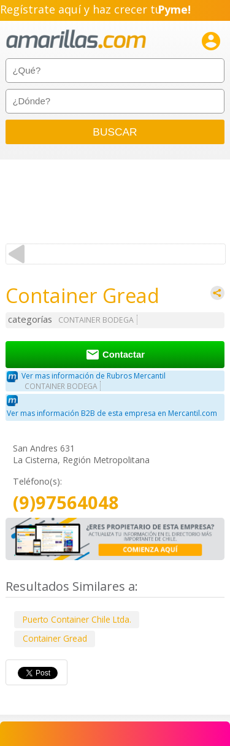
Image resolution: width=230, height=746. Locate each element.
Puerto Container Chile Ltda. (77, 619)
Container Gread (55, 638)
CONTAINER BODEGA (96, 320)
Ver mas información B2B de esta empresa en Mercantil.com (112, 413)
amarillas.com (76, 39)
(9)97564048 (66, 503)
